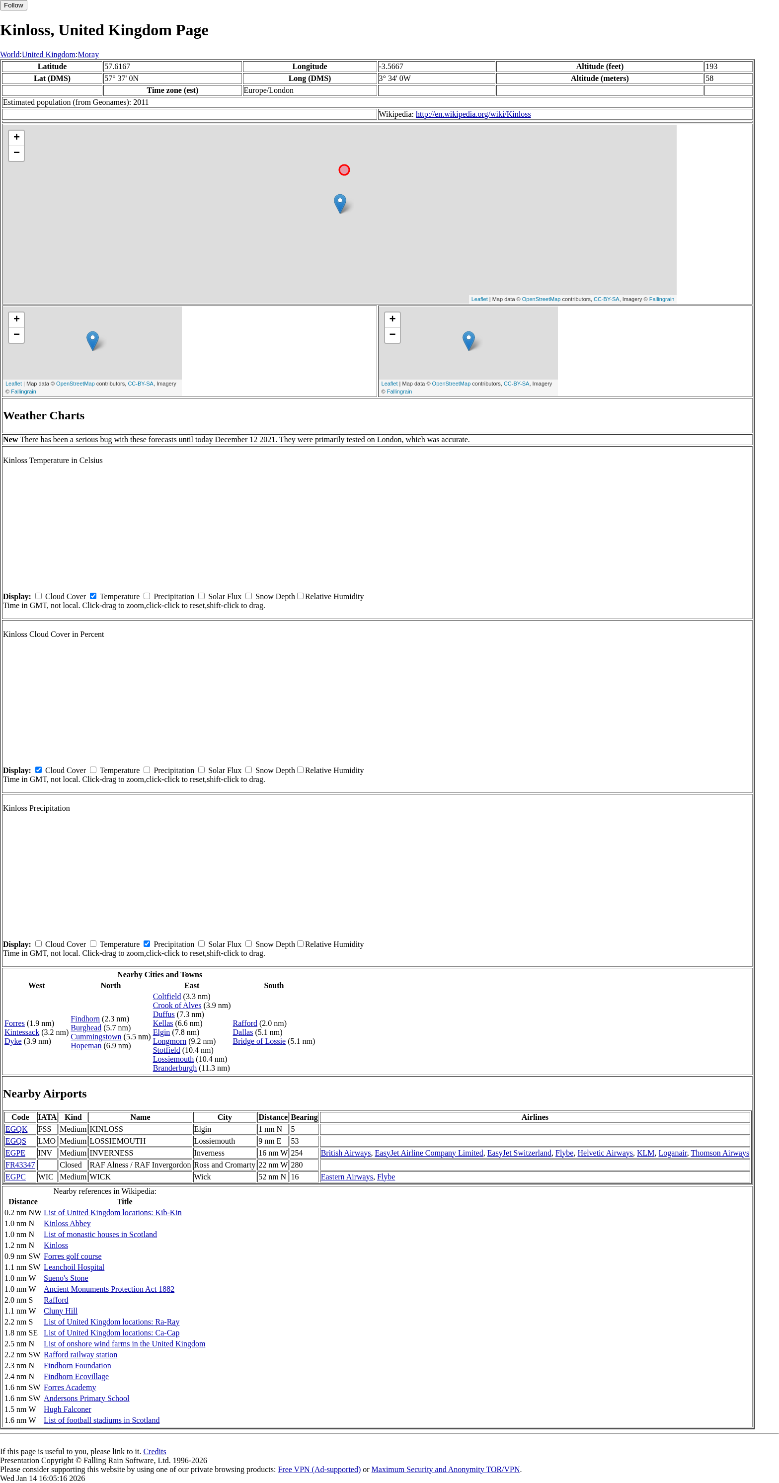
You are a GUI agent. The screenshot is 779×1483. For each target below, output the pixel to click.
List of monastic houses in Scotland (100, 1234)
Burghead (86, 1027)
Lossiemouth (173, 1059)
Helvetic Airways (605, 1153)
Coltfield (167, 996)
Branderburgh (175, 1068)
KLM (646, 1153)
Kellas (163, 1023)
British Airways (346, 1153)
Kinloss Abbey (67, 1223)
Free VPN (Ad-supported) (319, 1469)
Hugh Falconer (67, 1409)
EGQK (16, 1129)
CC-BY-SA (607, 299)
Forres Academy (70, 1387)
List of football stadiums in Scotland (101, 1420)
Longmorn (170, 1041)
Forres (14, 1023)
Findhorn (85, 1019)
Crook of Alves (177, 1005)
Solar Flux (224, 596)
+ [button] (16, 138)
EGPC (15, 1176)
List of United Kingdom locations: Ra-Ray (111, 1322)
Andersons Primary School (86, 1398)
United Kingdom (49, 54)
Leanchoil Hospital (74, 1267)
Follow (13, 5)
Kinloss (56, 1245)
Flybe (564, 1153)
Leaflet (479, 299)
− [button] (16, 153)
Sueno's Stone (66, 1278)
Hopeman (86, 1045)
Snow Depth (275, 596)
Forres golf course (72, 1256)
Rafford (245, 1023)
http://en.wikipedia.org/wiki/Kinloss (473, 114)
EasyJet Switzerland (519, 1153)
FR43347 (20, 1165)
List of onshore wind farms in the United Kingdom (124, 1343)
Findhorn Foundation (77, 1365)
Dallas (243, 1032)
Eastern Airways (347, 1176)
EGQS (15, 1141)
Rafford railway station (80, 1354)
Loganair (673, 1153)
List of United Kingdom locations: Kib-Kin (113, 1212)
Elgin (161, 1032)
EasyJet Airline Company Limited (429, 1153)
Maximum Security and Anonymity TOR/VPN (446, 1469)
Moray (88, 54)
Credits (154, 1451)
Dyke (13, 1041)
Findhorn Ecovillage (76, 1376)
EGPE (15, 1153)
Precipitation (174, 596)
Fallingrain (662, 299)
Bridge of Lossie (259, 1041)
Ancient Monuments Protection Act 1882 (109, 1289)
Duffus (164, 1014)
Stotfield (166, 1050)
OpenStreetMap (541, 299)
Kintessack (21, 1032)
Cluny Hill (61, 1311)
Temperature (120, 596)
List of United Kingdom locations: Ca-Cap (111, 1332)
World (10, 54)
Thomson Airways (720, 1153)
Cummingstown (96, 1036)
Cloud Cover (65, 596)
